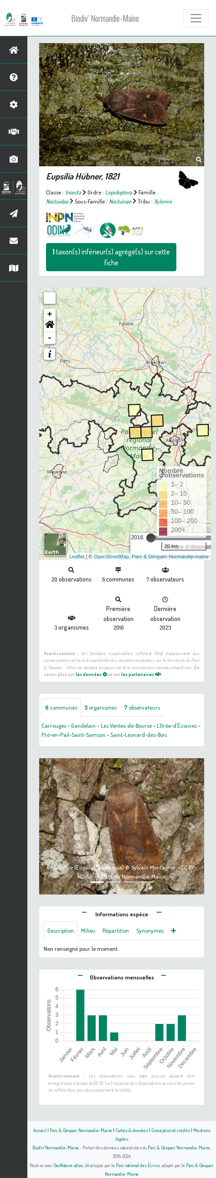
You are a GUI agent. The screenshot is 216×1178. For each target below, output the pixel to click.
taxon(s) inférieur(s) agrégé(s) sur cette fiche (111, 257)
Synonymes (150, 930)
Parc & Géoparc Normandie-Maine (81, 1130)
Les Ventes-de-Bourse (126, 725)
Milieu (88, 930)
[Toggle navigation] (196, 18)
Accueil (39, 1130)
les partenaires (141, 674)
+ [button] (49, 314)
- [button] (49, 338)
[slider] (150, 537)
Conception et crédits (170, 1130)
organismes (100, 707)
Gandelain (83, 725)
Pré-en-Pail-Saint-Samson (73, 734)
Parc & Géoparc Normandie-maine (170, 556)
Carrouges (53, 725)
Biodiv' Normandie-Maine (105, 18)
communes (61, 707)
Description (60, 930)
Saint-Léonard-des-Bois (138, 734)
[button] (50, 326)
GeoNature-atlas (68, 1165)
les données (91, 674)
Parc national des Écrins (138, 1165)
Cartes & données (131, 1130)
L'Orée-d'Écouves (177, 725)
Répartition (116, 930)
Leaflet (76, 556)
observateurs (142, 707)
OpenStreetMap (111, 556)
